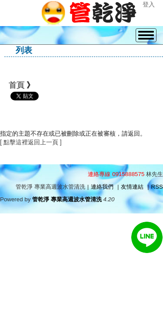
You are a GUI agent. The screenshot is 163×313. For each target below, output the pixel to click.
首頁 (16, 85)
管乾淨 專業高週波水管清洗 (67, 199)
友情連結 (132, 186)
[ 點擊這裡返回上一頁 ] (31, 142)
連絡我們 (102, 186)
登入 (149, 4)
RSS (157, 186)
